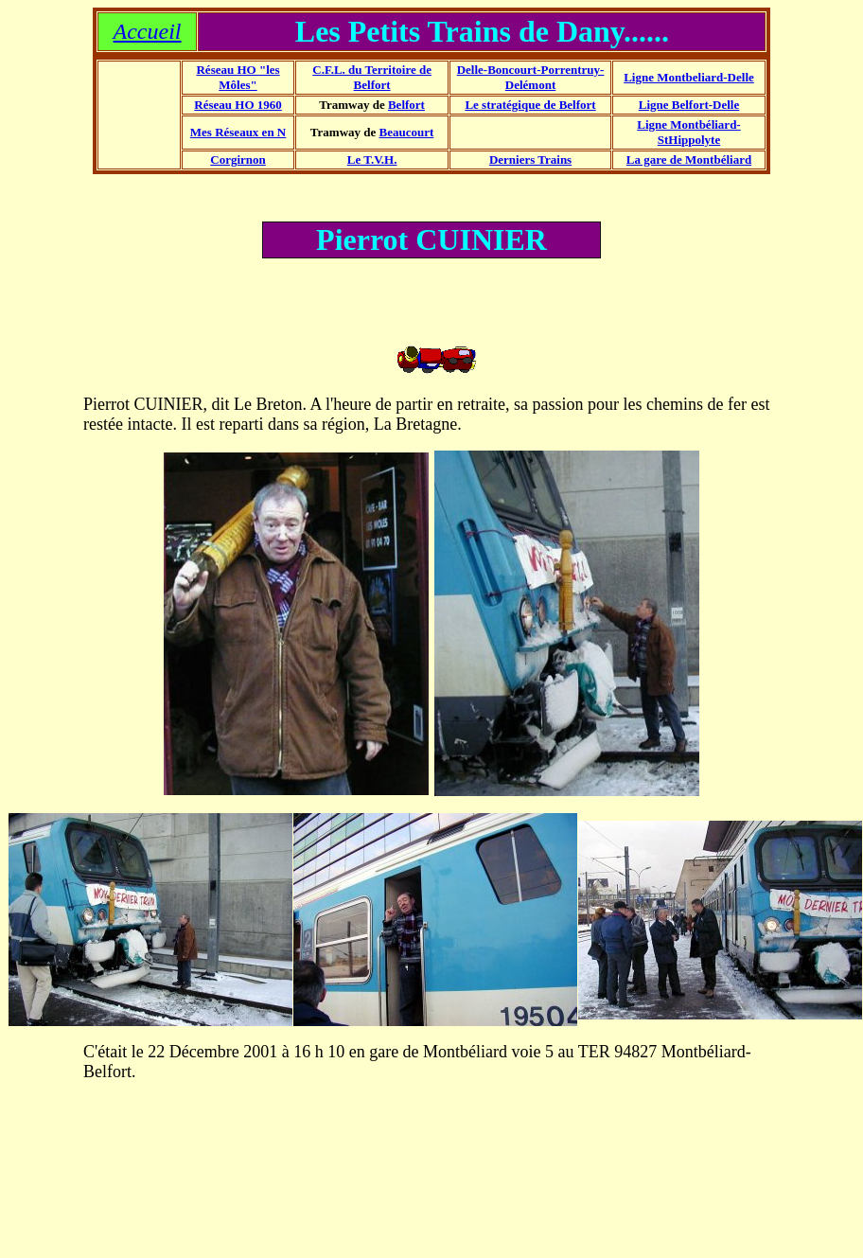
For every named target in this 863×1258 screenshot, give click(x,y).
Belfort (406, 104)
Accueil (148, 31)
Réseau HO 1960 (237, 104)
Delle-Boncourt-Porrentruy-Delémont (531, 77)
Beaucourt (406, 132)
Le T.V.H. (372, 159)
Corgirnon (238, 159)
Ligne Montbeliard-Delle (689, 77)
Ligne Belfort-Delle (689, 104)
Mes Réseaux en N (238, 132)
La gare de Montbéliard (688, 159)
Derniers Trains (530, 159)
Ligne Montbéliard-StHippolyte (688, 132)
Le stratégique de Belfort (530, 104)
